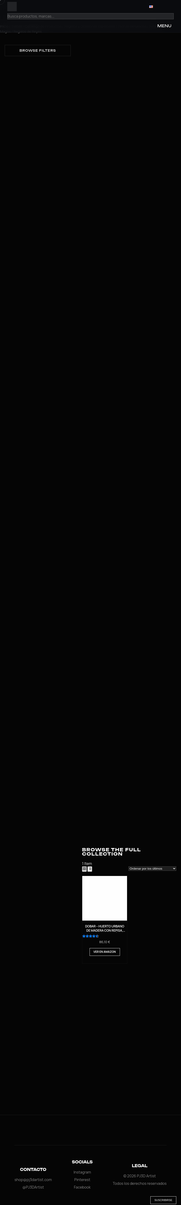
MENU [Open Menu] (164, 25)
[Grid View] (84, 869)
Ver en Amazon (105, 952)
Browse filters (38, 50)
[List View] (89, 869)
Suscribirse (163, 1200)
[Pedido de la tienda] (152, 868)
